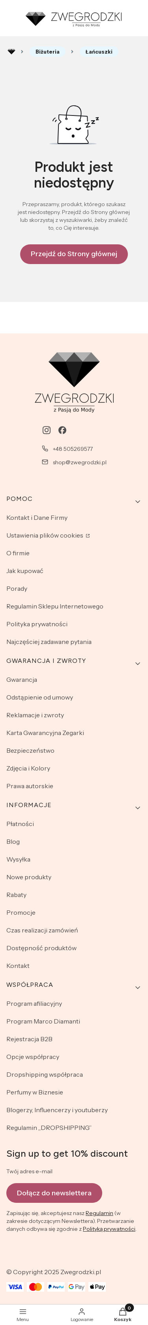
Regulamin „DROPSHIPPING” (49, 1127)
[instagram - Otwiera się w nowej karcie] (46, 430)
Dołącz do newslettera (54, 1193)
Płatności (20, 824)
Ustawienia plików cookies (45, 535)
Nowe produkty (28, 877)
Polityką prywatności (109, 1229)
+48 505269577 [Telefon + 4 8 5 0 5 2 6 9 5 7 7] (73, 448)
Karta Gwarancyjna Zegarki (45, 733)
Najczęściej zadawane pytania (49, 642)
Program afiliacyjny (34, 1003)
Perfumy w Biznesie (34, 1092)
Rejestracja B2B (29, 1039)
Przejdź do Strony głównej (74, 253)
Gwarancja (21, 679)
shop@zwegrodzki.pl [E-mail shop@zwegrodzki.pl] (80, 462)
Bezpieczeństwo (30, 750)
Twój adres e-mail (29, 1171)
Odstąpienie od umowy (39, 697)
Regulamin (99, 1213)
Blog (13, 841)
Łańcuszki (99, 51)
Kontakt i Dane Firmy (36, 517)
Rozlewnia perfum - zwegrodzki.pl (11, 52)
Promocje (21, 912)
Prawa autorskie (29, 786)
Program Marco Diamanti (43, 1021)
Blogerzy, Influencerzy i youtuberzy (57, 1110)
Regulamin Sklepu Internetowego (54, 606)
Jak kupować (24, 571)
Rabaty (16, 895)
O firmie (18, 553)
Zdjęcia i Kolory (28, 768)
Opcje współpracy (32, 1057)
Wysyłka (18, 859)
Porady (16, 588)
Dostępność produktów (41, 948)
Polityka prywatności (36, 624)
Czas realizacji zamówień (42, 930)
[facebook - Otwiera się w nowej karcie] (62, 430)
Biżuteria (48, 51)
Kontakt (18, 966)
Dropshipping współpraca (44, 1074)
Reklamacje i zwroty (35, 715)
